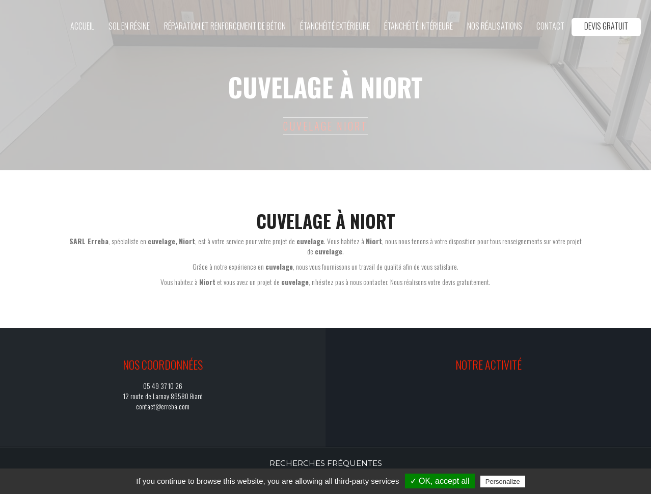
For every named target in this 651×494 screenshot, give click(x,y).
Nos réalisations (494, 26)
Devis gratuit (606, 26)
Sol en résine (129, 26)
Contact (550, 26)
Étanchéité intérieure (418, 26)
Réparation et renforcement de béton (225, 26)
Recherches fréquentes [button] (325, 463)
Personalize (502, 481)
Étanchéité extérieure (335, 26)
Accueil (82, 26)
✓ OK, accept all (440, 481)
